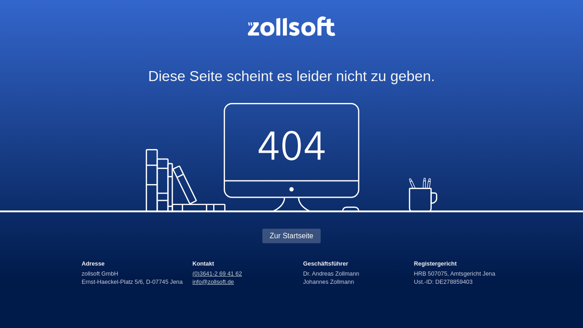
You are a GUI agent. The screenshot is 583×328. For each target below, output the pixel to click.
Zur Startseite (291, 236)
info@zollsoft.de (213, 281)
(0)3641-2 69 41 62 (217, 273)
